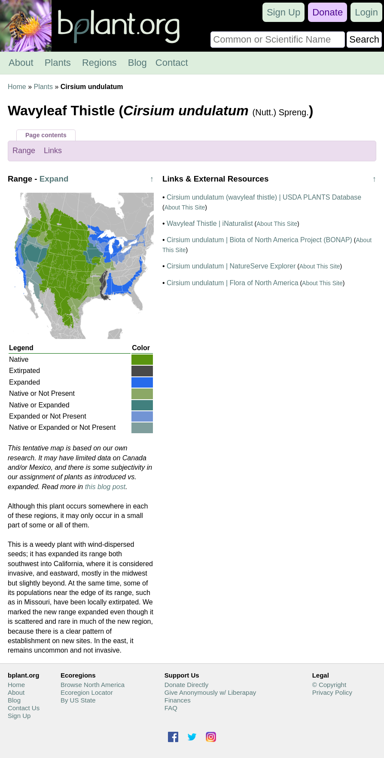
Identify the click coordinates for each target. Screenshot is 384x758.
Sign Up (283, 12)
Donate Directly (187, 684)
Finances (178, 700)
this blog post (105, 486)
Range (23, 150)
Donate (327, 12)
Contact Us (24, 708)
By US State (78, 700)
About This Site (185, 207)
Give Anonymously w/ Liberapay (210, 692)
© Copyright (329, 684)
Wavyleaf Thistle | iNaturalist (210, 223)
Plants (58, 62)
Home (17, 86)
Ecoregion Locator (87, 692)
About (21, 62)
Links (53, 150)
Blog (137, 62)
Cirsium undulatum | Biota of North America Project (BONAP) (259, 239)
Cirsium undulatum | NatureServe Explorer (231, 266)
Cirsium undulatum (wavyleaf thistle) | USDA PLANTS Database (264, 197)
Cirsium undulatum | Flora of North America (232, 283)
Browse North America (93, 684)
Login (366, 12)
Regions (99, 62)
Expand (54, 178)
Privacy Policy (332, 692)
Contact (171, 62)
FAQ (171, 708)
